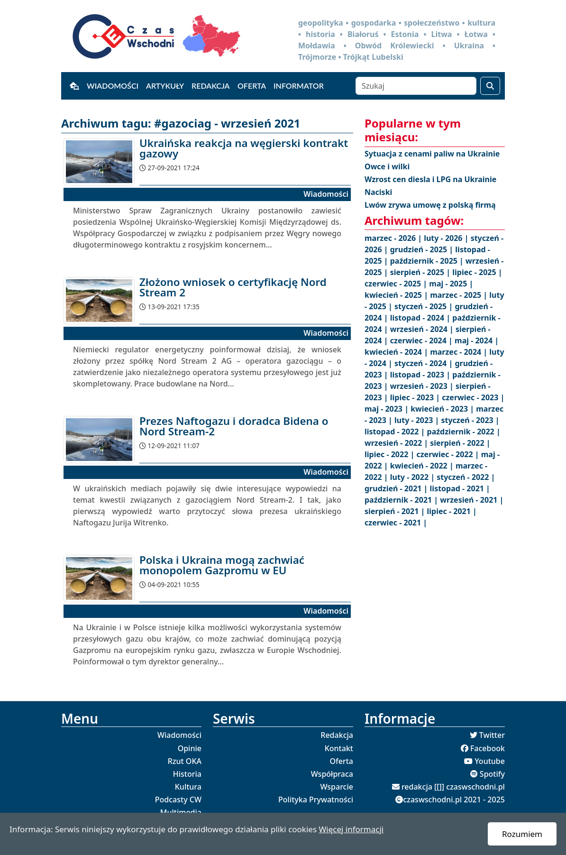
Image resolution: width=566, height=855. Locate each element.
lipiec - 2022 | (390, 454)
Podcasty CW (178, 799)
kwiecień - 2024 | (397, 352)
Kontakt (339, 748)
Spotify (492, 774)
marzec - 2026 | (394, 238)
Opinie (189, 748)
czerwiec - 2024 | (422, 340)
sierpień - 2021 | (396, 511)
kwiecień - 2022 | (423, 465)
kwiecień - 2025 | (397, 295)
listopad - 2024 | (421, 318)
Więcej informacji (351, 829)
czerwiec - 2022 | (448, 454)
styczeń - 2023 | (470, 420)
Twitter (492, 735)
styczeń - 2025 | (424, 306)
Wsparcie (336, 786)
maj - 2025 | (451, 283)
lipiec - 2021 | (452, 511)
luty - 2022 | (413, 477)
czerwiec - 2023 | (473, 397)
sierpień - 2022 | (460, 443)
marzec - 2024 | (459, 352)
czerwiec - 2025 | (397, 283)
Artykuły (165, 85)
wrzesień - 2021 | (471, 500)
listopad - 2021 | (460, 488)
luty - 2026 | (447, 238)
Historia (187, 774)
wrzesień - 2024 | (423, 329)
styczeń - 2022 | (466, 477)
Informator (299, 85)
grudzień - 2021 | (397, 488)
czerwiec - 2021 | (396, 522)
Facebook (487, 748)
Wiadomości (112, 85)
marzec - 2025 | (459, 295)
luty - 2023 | (417, 420)
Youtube (490, 761)
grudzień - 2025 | (423, 249)
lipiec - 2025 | (477, 272)
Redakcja (211, 85)
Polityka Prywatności (315, 799)
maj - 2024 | (477, 340)
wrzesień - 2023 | (423, 386)
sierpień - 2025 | (421, 272)
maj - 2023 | (388, 409)
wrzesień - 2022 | (397, 443)
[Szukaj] (416, 86)
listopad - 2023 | (421, 374)
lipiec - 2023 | (416, 397)
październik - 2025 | (428, 261)
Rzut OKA (184, 761)
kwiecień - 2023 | (443, 409)
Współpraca (332, 774)
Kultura (188, 786)
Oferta (251, 85)
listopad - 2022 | (396, 431)
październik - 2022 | (464, 431)
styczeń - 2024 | (424, 363)
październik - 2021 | (402, 500)
